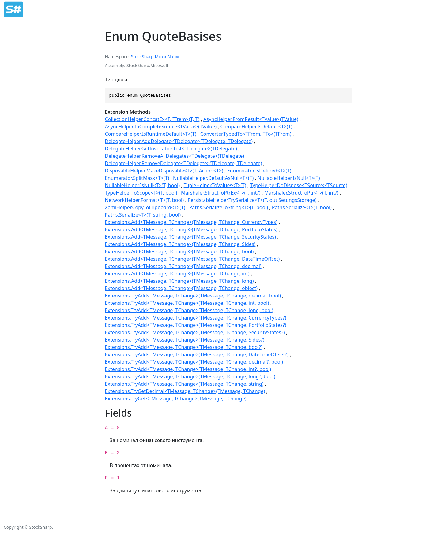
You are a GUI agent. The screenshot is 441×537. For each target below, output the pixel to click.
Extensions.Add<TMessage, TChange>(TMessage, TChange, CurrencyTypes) (191, 222)
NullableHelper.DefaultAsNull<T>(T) (213, 178)
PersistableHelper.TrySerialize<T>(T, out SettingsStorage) (252, 200)
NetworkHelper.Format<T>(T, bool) (144, 200)
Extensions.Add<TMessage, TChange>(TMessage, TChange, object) (181, 288)
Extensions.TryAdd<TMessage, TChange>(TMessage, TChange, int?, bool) (188, 369)
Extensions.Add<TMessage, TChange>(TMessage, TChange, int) (177, 273)
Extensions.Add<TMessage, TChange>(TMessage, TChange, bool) (179, 251)
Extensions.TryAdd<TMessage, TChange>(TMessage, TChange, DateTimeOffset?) (196, 354)
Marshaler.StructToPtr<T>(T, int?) (301, 192)
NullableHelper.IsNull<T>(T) (289, 178)
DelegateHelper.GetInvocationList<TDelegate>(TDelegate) (171, 148)
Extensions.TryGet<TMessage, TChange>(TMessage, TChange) (176, 398)
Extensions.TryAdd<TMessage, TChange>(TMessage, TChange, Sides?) (184, 339)
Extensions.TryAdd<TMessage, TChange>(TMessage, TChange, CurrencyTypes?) (195, 317)
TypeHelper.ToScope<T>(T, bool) (141, 192)
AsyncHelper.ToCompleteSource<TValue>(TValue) (161, 126)
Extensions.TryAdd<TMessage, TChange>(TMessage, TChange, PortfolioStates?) (195, 325)
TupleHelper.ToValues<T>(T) (215, 185)
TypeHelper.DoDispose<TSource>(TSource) (298, 185)
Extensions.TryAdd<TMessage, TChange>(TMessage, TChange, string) (184, 383)
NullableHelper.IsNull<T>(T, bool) (142, 185)
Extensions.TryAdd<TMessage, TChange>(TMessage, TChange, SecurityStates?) (195, 332)
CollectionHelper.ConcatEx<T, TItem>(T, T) (152, 119)
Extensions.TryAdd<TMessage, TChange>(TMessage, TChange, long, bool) (189, 310)
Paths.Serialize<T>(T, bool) (302, 207)
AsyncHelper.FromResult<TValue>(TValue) (250, 119)
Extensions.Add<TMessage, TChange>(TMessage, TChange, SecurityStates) (190, 236)
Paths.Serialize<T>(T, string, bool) (143, 214)
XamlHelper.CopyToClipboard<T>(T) (145, 207)
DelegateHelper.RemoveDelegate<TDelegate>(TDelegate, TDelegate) (183, 163)
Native (174, 56)
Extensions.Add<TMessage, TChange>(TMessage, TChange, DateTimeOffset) (192, 258)
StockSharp (142, 56)
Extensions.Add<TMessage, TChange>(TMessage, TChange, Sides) (180, 244)
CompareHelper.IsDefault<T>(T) (256, 126)
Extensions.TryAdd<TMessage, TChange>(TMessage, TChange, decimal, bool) (193, 295)
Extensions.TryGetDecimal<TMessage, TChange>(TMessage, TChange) (185, 391)
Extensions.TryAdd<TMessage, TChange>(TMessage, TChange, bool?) (183, 347)
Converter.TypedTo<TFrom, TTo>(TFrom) (246, 133)
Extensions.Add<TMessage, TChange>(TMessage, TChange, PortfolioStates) (191, 229)
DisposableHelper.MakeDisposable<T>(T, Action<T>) (164, 170)
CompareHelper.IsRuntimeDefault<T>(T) (150, 133)
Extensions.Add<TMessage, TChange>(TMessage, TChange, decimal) (183, 266)
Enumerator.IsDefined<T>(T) (259, 170)
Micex (160, 56)
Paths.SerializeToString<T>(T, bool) (228, 207)
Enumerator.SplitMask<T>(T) (137, 178)
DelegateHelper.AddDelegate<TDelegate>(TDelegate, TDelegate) (179, 141)
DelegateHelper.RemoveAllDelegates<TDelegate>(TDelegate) (174, 156)
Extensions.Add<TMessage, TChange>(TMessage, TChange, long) (179, 281)
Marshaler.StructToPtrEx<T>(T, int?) (220, 192)
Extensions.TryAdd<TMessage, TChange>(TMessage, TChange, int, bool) (187, 303)
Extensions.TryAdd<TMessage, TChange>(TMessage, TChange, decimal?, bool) (194, 361)
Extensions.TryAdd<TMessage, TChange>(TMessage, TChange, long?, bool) (190, 376)
